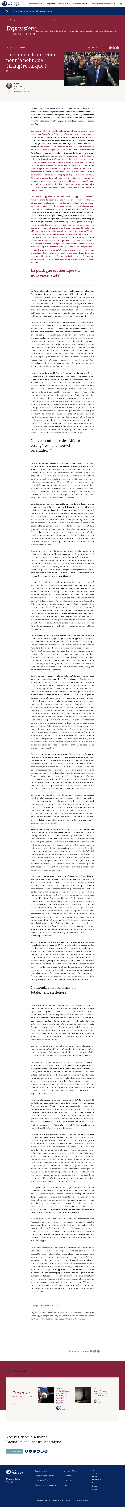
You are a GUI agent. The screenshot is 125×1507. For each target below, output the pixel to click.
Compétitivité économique (44, 1480)
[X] (113, 47)
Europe (9, 48)
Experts (95, 1480)
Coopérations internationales (45, 1490)
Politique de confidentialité (42, 1501)
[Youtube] (38, 1455)
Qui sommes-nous (98, 1474)
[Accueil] (10, 3)
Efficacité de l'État (41, 1485)
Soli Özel (18, 86)
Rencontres (68, 1485)
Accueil (8, 20)
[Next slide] (20, 1404)
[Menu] (120, 3)
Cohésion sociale (41, 1476)
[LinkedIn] (117, 47)
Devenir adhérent (98, 1487)
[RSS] (46, 1455)
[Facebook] (110, 47)
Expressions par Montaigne (21, 20)
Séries (66, 1490)
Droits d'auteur (69, 1501)
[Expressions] (21, 30)
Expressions (68, 1480)
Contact (95, 1493)
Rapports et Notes (70, 1475)
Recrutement (96, 1484)
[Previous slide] (15, 1404)
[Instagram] (42, 1455)
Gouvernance (97, 1477)
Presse (94, 1490)
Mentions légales (57, 1501)
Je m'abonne (16, 1456)
